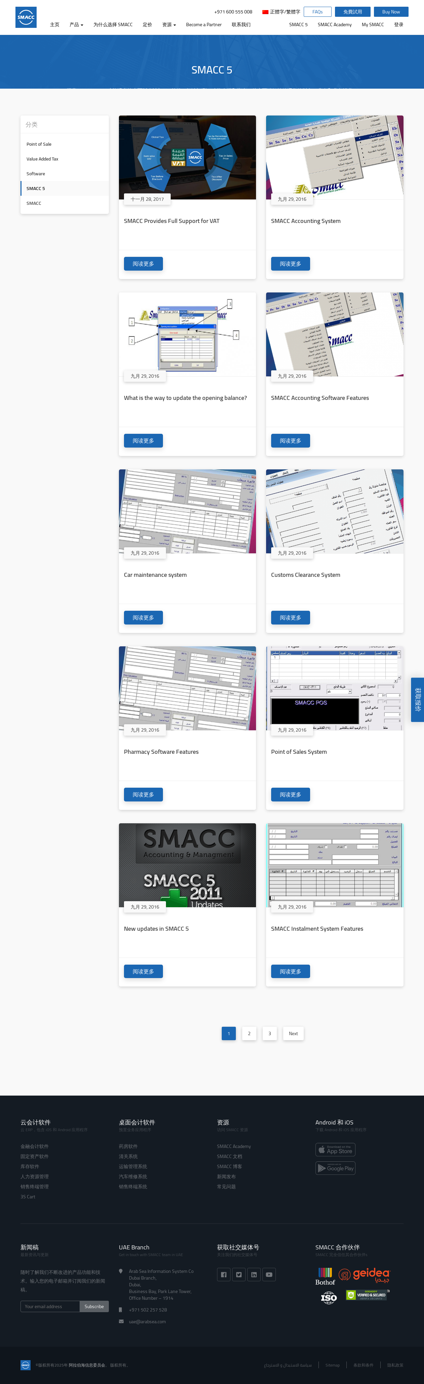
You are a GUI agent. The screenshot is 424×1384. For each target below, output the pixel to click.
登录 (399, 24)
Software (36, 173)
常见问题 (226, 1186)
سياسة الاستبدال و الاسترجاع (288, 1365)
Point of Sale (39, 144)
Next (293, 1033)
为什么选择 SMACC (113, 24)
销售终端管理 (34, 1186)
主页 (54, 24)
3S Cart (27, 1196)
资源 (169, 24)
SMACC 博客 (229, 1166)
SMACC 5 (298, 24)
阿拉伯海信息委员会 (87, 1365)
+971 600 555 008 (233, 11)
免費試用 (352, 11)
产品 (76, 24)
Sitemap (333, 1365)
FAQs (317, 11)
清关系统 (128, 1156)
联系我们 (241, 24)
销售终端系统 (133, 1186)
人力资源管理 (34, 1176)
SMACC (34, 203)
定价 (147, 24)
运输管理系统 (133, 1166)
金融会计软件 (34, 1146)
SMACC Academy (335, 24)
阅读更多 (143, 264)
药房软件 (128, 1146)
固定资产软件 (34, 1156)
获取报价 (418, 700)
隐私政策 (395, 1365)
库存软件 (29, 1166)
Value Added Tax (42, 158)
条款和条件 (363, 1365)
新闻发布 (226, 1176)
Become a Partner (204, 24)
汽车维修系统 (133, 1176)
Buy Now (391, 11)
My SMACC (373, 24)
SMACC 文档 (229, 1156)
